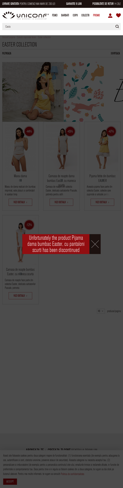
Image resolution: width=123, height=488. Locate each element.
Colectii (85, 15)
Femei (54, 15)
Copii (75, 15)
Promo (96, 15)
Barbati (65, 15)
